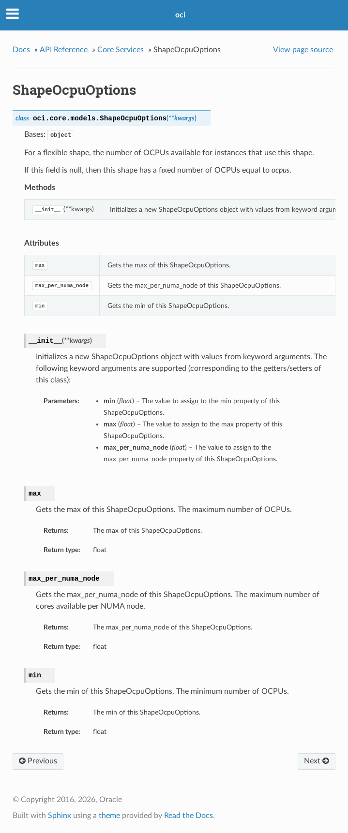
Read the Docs (188, 815)
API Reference (64, 50)
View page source (303, 50)
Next (316, 761)
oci (180, 15)
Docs (21, 50)
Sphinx (59, 815)
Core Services (120, 50)
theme (109, 815)
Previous (38, 761)
